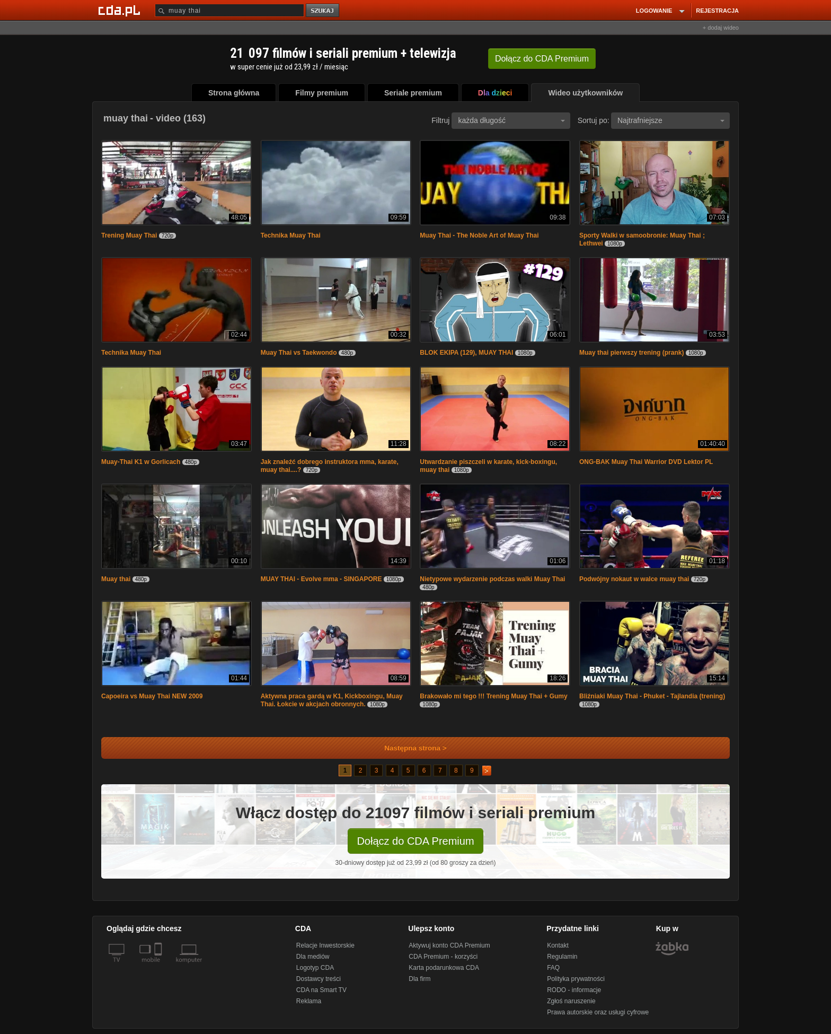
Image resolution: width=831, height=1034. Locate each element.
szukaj (323, 11)
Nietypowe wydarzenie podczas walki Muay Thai (492, 579)
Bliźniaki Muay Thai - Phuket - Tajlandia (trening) (652, 696)
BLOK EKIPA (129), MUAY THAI (466, 352)
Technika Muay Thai (291, 235)
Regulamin (562, 956)
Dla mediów (313, 956)
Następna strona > (408, 748)
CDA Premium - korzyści (443, 956)
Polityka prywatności (576, 979)
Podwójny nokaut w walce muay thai (634, 579)
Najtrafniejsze (670, 120)
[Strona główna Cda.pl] (120, 10)
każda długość (511, 120)
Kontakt (558, 945)
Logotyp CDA (315, 967)
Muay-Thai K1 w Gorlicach (140, 462)
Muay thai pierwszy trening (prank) (631, 352)
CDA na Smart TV (321, 990)
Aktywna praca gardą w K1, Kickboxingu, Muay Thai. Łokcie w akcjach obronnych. (332, 700)
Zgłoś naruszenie (571, 1001)
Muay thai (115, 579)
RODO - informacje (574, 990)
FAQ (553, 967)
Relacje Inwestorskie (325, 945)
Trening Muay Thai (129, 235)
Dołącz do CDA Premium (415, 841)
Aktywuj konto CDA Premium (449, 945)
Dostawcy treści (318, 979)
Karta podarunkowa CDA (444, 967)
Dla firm (419, 979)
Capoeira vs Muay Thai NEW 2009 (151, 696)
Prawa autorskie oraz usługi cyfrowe (598, 1012)
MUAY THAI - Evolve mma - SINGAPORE (321, 579)
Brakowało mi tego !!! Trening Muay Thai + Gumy (493, 696)
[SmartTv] (159, 966)
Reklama (308, 1001)
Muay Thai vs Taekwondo (299, 352)
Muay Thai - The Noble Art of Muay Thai (479, 235)
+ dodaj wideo (721, 27)
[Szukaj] (229, 10)
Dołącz (542, 58)
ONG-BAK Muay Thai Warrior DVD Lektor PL (646, 462)
